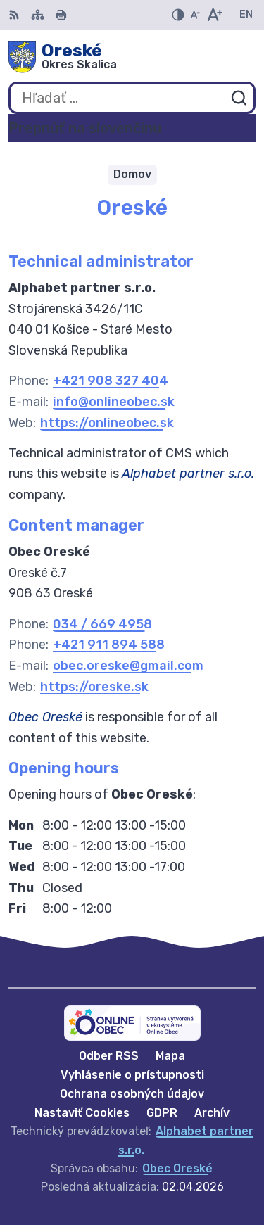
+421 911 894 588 (109, 644)
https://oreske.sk (94, 686)
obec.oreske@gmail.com (128, 665)
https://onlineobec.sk (107, 423)
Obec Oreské (177, 1168)
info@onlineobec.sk (114, 402)
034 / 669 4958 (102, 624)
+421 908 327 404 (110, 380)
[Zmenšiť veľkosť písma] (195, 15)
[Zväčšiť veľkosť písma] (214, 15)
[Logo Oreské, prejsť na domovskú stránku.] (132, 57)
